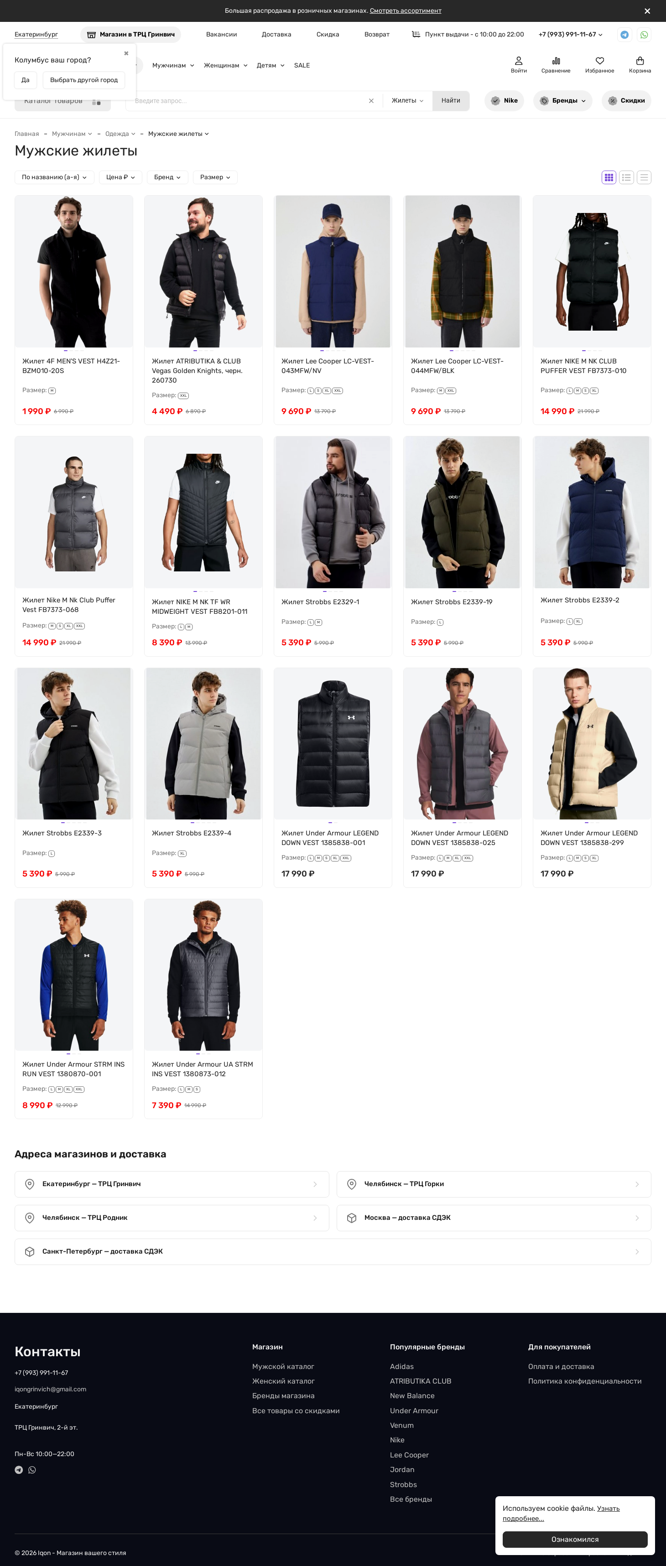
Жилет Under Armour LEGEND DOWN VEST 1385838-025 (448, 846)
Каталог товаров (62, 101)
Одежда (120, 134)
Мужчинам (173, 65)
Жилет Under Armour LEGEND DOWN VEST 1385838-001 (318, 846)
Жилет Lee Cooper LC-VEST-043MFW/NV (331, 366)
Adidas (402, 1359)
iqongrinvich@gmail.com (50, 1383)
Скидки (626, 101)
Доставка (276, 34)
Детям (271, 65)
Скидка (328, 34)
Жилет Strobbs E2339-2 (582, 602)
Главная (27, 134)
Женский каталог (283, 1374)
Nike (504, 101)
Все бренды (411, 1492)
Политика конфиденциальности (585, 1374)
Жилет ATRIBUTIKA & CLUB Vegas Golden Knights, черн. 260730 (201, 371)
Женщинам (226, 65)
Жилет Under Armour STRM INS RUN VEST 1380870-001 (69, 1084)
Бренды (563, 101)
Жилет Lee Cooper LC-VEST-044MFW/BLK (460, 366)
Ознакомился (575, 1539)
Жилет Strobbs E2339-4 (194, 836)
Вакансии (221, 34)
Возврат (377, 34)
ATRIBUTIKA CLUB (421, 1374)
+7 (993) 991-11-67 (571, 34)
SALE (302, 65)
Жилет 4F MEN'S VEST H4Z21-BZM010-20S (60, 366)
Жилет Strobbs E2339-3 (64, 836)
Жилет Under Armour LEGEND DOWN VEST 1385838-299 (577, 846)
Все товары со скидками (296, 1404)
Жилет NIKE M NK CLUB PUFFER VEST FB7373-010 (585, 366)
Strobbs (403, 1478)
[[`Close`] (647, 11)
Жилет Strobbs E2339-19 (454, 604)
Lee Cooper (409, 1448)
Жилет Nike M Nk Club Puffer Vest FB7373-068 (71, 607)
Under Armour (414, 1404)
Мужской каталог (283, 1359)
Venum (402, 1419)
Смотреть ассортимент (406, 11)
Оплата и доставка (561, 1359)
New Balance (412, 1389)
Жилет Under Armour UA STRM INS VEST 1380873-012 (201, 1084)
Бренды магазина (283, 1389)
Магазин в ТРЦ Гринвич (131, 35)
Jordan (402, 1463)
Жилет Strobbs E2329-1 (322, 604)
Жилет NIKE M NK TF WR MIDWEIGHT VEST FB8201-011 (202, 609)
